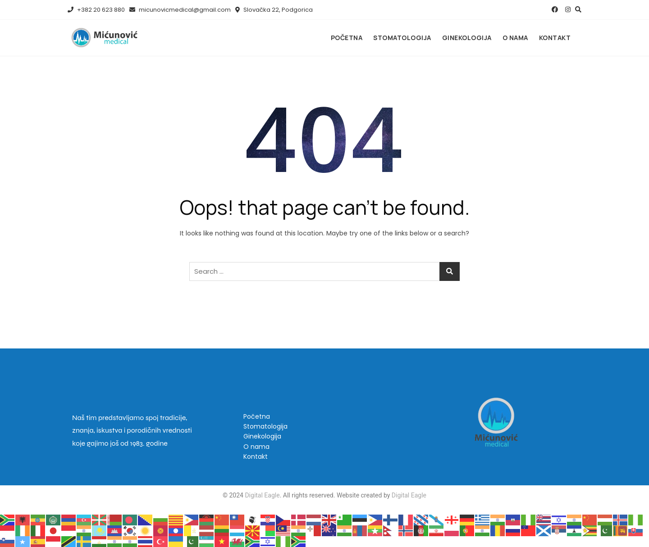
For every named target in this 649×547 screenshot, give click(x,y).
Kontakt (555, 37)
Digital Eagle (261, 495)
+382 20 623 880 (96, 9)
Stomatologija (402, 37)
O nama (515, 37)
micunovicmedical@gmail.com (180, 9)
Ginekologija (467, 37)
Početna (347, 37)
